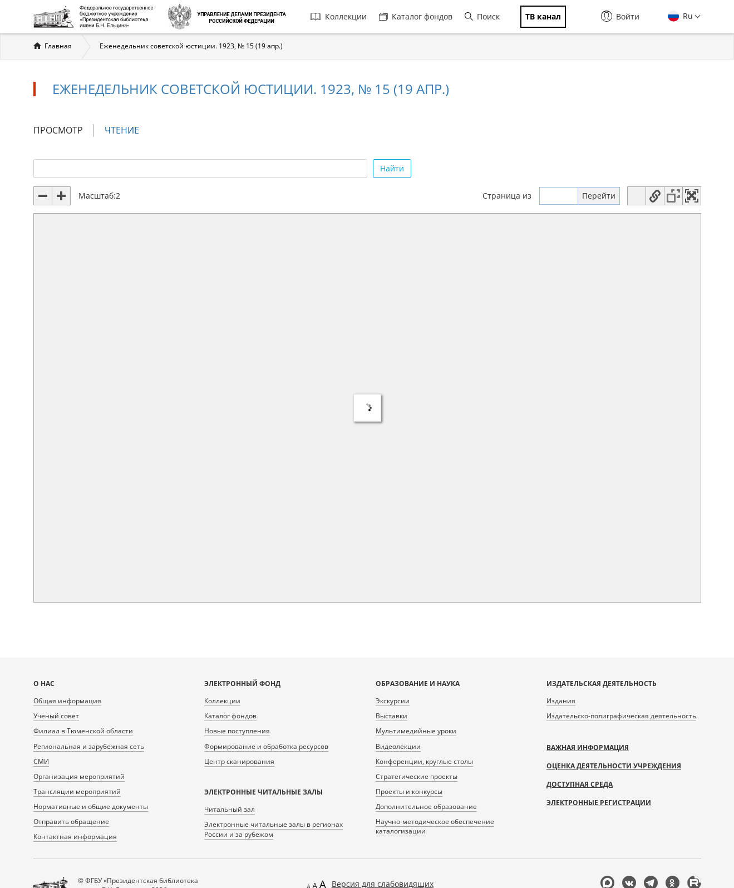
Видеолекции (398, 746)
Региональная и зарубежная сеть (88, 746)
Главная (58, 46)
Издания (560, 701)
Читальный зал (229, 809)
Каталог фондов (415, 16)
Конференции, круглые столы (424, 761)
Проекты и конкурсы (409, 791)
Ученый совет (56, 716)
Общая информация (67, 701)
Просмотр (58, 130)
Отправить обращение (71, 821)
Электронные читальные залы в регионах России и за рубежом (273, 829)
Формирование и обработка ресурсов (266, 746)
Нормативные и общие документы (90, 806)
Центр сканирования (239, 761)
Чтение (127, 130)
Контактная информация (75, 836)
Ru (687, 16)
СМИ (41, 761)
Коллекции (339, 16)
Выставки (391, 716)
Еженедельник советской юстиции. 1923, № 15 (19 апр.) (191, 46)
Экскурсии (393, 701)
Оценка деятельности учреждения (613, 766)
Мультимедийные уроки (416, 731)
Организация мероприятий (79, 776)
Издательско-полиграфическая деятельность (621, 716)
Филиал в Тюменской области (83, 731)
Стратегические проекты (416, 776)
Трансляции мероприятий (77, 791)
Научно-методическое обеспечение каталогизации (435, 826)
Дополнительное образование (426, 806)
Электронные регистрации (598, 802)
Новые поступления (237, 731)
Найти (392, 168)
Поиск (482, 16)
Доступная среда (579, 784)
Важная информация (587, 747)
